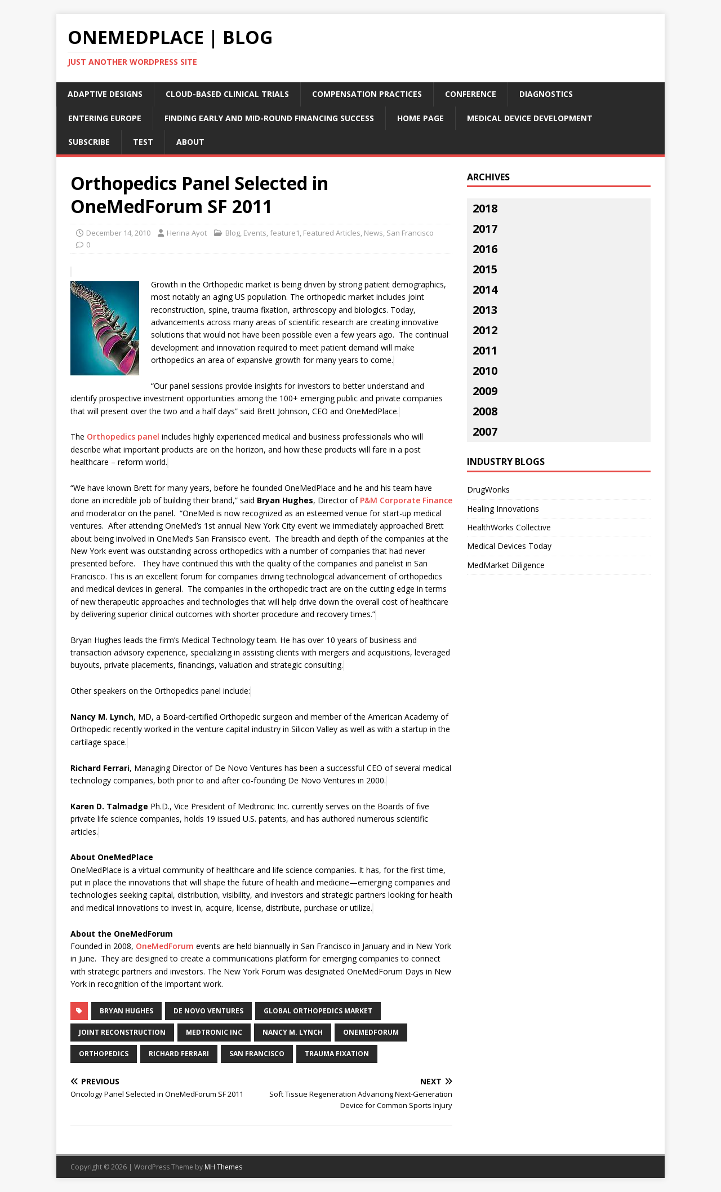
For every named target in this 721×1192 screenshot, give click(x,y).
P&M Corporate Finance (406, 500)
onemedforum (371, 1032)
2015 (485, 269)
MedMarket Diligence (506, 565)
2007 (485, 431)
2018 (485, 208)
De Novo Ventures (208, 1011)
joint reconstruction (122, 1032)
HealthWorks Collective (509, 527)
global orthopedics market (318, 1011)
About (190, 141)
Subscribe (89, 141)
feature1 (285, 233)
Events (254, 233)
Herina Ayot (187, 233)
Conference (470, 93)
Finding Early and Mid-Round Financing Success (269, 118)
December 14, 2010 (118, 233)
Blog (232, 233)
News (373, 233)
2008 (485, 411)
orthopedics (103, 1053)
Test (143, 141)
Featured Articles (331, 233)
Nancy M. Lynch (292, 1032)
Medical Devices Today (509, 545)
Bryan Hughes (126, 1011)
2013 (485, 309)
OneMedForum (166, 946)
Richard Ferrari (179, 1053)
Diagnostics (546, 93)
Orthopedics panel (123, 436)
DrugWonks (488, 489)
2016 (485, 248)
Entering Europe (104, 118)
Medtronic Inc (214, 1032)
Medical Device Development (530, 118)
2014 (485, 289)
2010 (485, 370)
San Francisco (410, 233)
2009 (485, 390)
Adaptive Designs (105, 93)
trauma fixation (337, 1053)
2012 (485, 330)
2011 (485, 350)
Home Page (420, 118)
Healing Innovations (503, 508)
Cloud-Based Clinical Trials (227, 93)
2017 (485, 228)
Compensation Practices (367, 93)
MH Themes (223, 1167)
